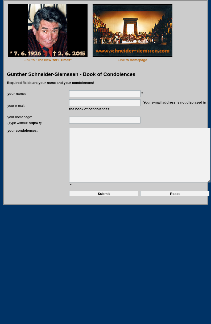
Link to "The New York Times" (47, 60)
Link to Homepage (132, 60)
